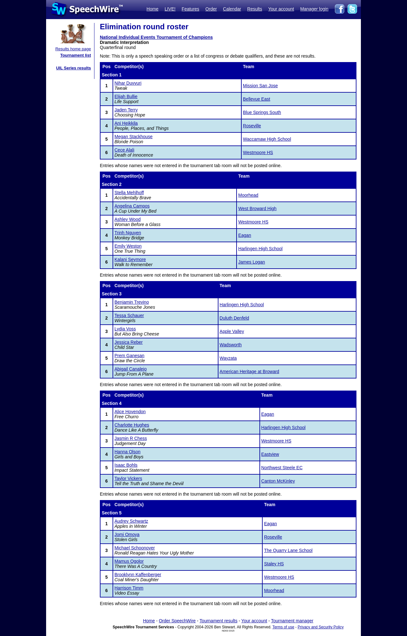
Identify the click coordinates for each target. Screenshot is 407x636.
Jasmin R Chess (130, 438)
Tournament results (219, 620)
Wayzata (228, 358)
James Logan (251, 262)
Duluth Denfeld (234, 318)
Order (211, 8)
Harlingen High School (260, 248)
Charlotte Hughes (131, 425)
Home (152, 8)
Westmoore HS (258, 152)
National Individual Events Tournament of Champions (156, 37)
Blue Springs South (262, 112)
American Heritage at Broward (249, 371)
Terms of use (283, 627)
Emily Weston (127, 246)
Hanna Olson (127, 451)
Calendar (232, 8)
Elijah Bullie (125, 96)
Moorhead (248, 195)
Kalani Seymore (130, 259)
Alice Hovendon (130, 411)
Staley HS (274, 563)
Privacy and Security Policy (321, 627)
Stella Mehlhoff (129, 192)
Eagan (244, 235)
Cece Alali (124, 149)
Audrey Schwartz (131, 521)
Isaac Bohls (125, 465)
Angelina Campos (132, 205)
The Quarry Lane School (288, 550)
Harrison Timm (128, 587)
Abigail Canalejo (130, 368)
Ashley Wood (127, 219)
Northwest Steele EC (282, 467)
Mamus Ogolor (129, 561)
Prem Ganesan (129, 355)
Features (190, 8)
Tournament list (75, 55)
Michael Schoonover (134, 547)
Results (254, 8)
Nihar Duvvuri (127, 83)
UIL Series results (73, 68)
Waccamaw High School (267, 139)
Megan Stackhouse (133, 136)
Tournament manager (292, 620)
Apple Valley (232, 331)
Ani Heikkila (126, 123)
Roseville (252, 125)
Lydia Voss (125, 328)
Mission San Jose (260, 85)
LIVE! (170, 8)
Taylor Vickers (128, 478)
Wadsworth (231, 344)
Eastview (270, 454)
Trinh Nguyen (127, 232)
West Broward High (257, 208)
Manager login (314, 8)
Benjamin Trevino (131, 302)
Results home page (73, 48)
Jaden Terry (126, 109)
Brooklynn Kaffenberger (137, 574)
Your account (281, 8)
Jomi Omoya (127, 534)
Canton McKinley (278, 481)
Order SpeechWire (177, 620)
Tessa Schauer (129, 315)
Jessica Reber (128, 342)
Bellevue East (256, 99)
